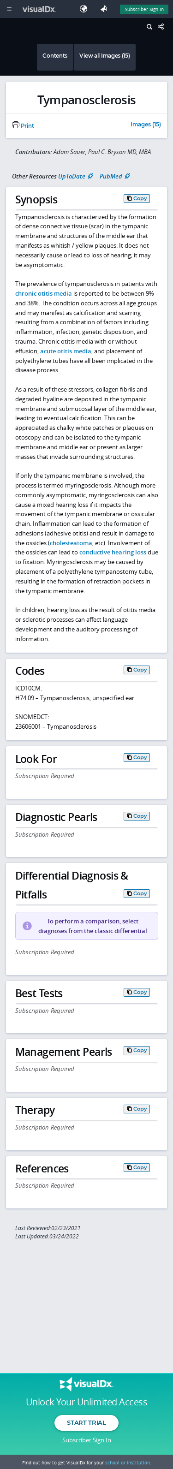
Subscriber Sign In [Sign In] (144, 9)
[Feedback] (105, 9)
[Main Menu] (9, 9)
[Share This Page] (163, 27)
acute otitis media (65, 351)
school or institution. (128, 1462)
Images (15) (146, 125)
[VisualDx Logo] (41, 9)
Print (23, 126)
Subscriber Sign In (86, 1440)
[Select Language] (86, 9)
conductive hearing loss (112, 552)
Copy (140, 198)
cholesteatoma (71, 543)
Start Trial (86, 1422)
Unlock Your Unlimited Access (86, 1402)
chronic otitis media (43, 293)
